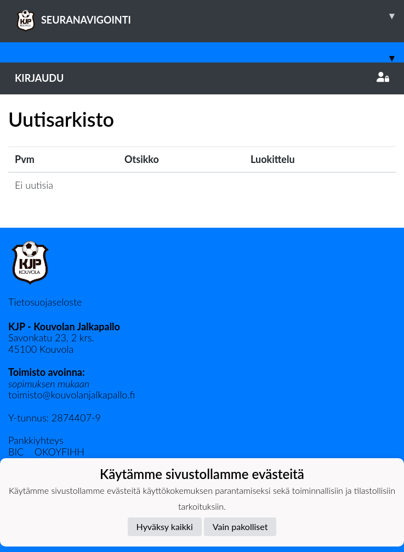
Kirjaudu (202, 78)
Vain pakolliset (240, 526)
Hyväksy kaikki (164, 526)
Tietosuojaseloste (45, 302)
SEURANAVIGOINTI (209, 16)
